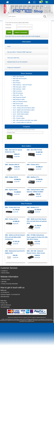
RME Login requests (18, 76)
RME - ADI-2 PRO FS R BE (34, 150)
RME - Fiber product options (20, 105)
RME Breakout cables (19, 99)
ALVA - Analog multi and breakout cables (24, 107)
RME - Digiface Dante (11, 189)
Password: (8, 27)
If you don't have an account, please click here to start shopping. (23, 36)
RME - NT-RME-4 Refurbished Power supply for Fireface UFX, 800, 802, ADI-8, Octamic (37, 237)
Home (9, 46)
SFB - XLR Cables (18, 116)
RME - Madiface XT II (33, 177)
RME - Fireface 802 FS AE (12, 207)
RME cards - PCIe (18, 95)
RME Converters (17, 91)
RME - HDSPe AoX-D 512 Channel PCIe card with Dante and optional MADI (37, 221)
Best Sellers (16, 80)
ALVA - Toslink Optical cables (21, 114)
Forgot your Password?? (14, 67)
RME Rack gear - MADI (19, 87)
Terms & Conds (6, 279)
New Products (16, 82)
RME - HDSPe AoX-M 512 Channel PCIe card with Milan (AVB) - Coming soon (15, 237)
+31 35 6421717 (5, 292)
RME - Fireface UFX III (11, 177)
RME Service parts (18, 103)
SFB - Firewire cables (19, 118)
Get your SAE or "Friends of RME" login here (19, 52)
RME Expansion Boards (19, 97)
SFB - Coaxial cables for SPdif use (22, 122)
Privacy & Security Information (10, 283)
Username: (8, 24)
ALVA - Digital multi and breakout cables (23, 110)
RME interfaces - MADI (19, 89)
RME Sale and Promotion (20, 78)
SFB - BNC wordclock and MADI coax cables (25, 120)
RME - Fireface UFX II (33, 164)
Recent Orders (5, 273)
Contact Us (5, 270)
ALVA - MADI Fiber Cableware (21, 112)
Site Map (4, 281)
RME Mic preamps (18, 93)
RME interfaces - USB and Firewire (22, 84)
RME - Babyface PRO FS (12, 164)
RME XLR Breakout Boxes (20, 101)
